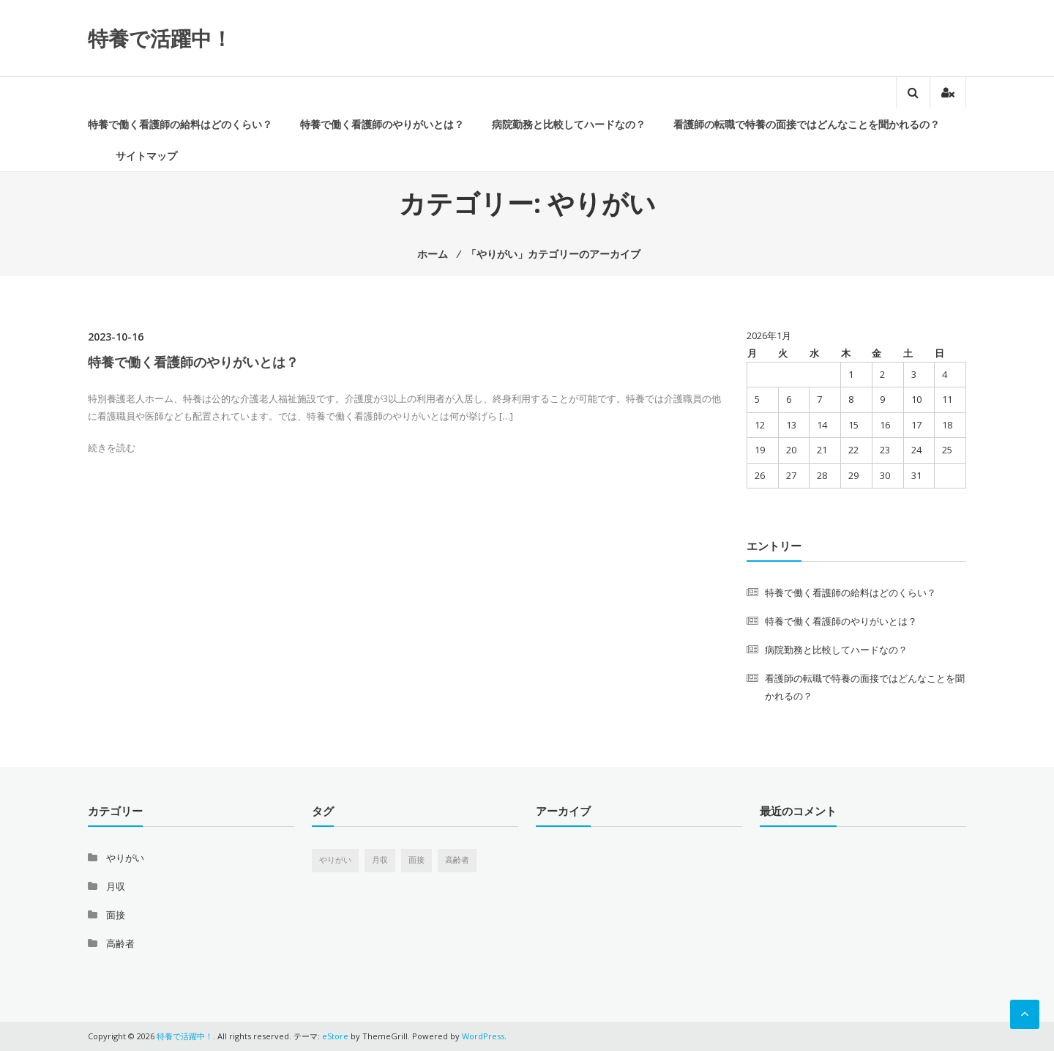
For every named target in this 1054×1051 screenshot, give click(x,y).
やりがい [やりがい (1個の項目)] (335, 860)
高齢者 (120, 943)
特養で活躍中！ (160, 38)
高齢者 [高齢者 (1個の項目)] (457, 860)
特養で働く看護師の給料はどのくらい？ (180, 124)
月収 (115, 886)
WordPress (483, 1035)
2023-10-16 (115, 336)
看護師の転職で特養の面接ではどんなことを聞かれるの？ (806, 124)
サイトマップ (146, 156)
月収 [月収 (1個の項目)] (380, 860)
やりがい (125, 857)
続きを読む (111, 447)
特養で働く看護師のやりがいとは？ (382, 124)
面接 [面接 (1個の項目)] (416, 860)
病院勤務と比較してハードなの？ (569, 124)
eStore (335, 1035)
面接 (115, 914)
